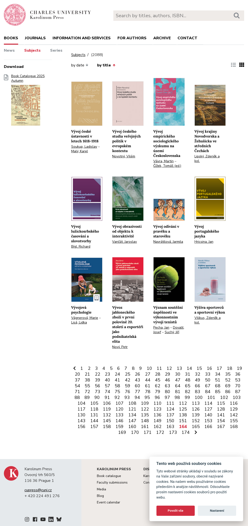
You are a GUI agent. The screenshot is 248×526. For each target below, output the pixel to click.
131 (94, 415)
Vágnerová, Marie (84, 318)
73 (97, 392)
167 (221, 426)
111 (170, 403)
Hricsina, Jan (203, 241)
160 (132, 426)
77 (137, 392)
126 (196, 409)
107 (120, 403)
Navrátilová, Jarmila (168, 241)
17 (219, 368)
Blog (100, 496)
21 (87, 374)
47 (177, 380)
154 (221, 421)
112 (183, 403)
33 (207, 374)
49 (197, 380)
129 (234, 409)
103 (237, 397)
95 (147, 397)
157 (94, 426)
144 (94, 421)
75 (117, 392)
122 (145, 409)
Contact (187, 38)
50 (207, 380)
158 (107, 426)
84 (207, 392)
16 (209, 368)
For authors (132, 38)
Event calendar (108, 502)
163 (170, 426)
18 (229, 368)
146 (120, 421)
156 (81, 426)
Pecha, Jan (161, 327)
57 (107, 386)
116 (234, 403)
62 (157, 386)
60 (137, 386)
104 (81, 403)
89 (87, 397)
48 (187, 380)
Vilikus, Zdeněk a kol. (207, 320)
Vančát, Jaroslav (124, 241)
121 (132, 409)
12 (169, 368)
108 (132, 403)
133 (120, 415)
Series (56, 50)
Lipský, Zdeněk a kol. (207, 158)
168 (234, 426)
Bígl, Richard (80, 246)
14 (189, 368)
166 (208, 426)
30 (177, 374)
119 (107, 409)
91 (107, 397)
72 (87, 392)
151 (183, 421)
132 (107, 415)
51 (217, 380)
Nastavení (217, 510)
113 (196, 403)
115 (221, 403)
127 (208, 409)
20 (77, 374)
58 (117, 386)
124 (170, 409)
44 (147, 380)
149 (158, 421)
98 (177, 397)
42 (127, 380)
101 (211, 397)
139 (196, 415)
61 (147, 386)
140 (208, 415)
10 (149, 368)
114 (208, 403)
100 (199, 397)
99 (187, 397)
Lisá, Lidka (79, 322)
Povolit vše (175, 510)
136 (158, 415)
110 (158, 403)
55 (87, 386)
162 (158, 426)
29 (167, 374)
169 (122, 432)
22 (97, 374)
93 (127, 397)
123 (158, 409)
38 (87, 380)
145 (107, 421)
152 (196, 421)
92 (117, 397)
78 (147, 392)
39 (97, 380)
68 (217, 386)
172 (160, 432)
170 (135, 432)
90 (97, 397)
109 (145, 403)
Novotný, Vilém (123, 156)
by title (106, 65)
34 (217, 374)
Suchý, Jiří (172, 332)
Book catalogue (109, 476)
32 (197, 374)
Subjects (32, 50)
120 (120, 409)
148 (145, 421)
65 (187, 386)
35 (228, 374)
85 (217, 392)
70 (237, 386)
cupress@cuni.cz (38, 490)
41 (117, 380)
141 (221, 415)
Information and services (82, 38)
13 (179, 368)
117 (81, 409)
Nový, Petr (120, 347)
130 (81, 415)
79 (157, 392)
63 (167, 386)
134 (132, 415)
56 (97, 386)
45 (157, 380)
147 (132, 421)
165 (196, 426)
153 (208, 421)
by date (79, 65)
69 (228, 386)
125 (183, 409)
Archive (162, 38)
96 (157, 397)
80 (167, 392)
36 (237, 374)
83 (197, 392)
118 (94, 409)
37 (77, 380)
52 (228, 380)
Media (101, 489)
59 (127, 386)
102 (224, 397)
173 (173, 432)
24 (117, 374)
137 (170, 415)
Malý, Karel (79, 151)
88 (77, 397)
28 (157, 374)
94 (137, 397)
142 (234, 415)
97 (167, 397)
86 (228, 392)
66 (197, 386)
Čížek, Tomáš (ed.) (167, 165)
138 (183, 415)
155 (234, 421)
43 (137, 380)
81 (177, 392)
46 (167, 380)
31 (187, 374)
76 (127, 392)
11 (159, 368)
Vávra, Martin (163, 161)
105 (94, 403)
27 (147, 374)
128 (221, 409)
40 (107, 380)
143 (81, 421)
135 (145, 415)
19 (239, 368)
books (11, 38)
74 (107, 392)
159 (120, 426)
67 (207, 386)
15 (199, 368)
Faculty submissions (112, 482)
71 (77, 392)
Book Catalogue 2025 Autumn (28, 101)
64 (177, 386)
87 (237, 392)
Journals (35, 38)
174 (186, 432)
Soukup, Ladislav (84, 146)
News (9, 50)
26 (137, 374)
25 (127, 374)
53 (237, 380)
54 (77, 386)
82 (187, 392)
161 (145, 426)
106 (107, 403)
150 (170, 421)
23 (107, 374)
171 (148, 432)
